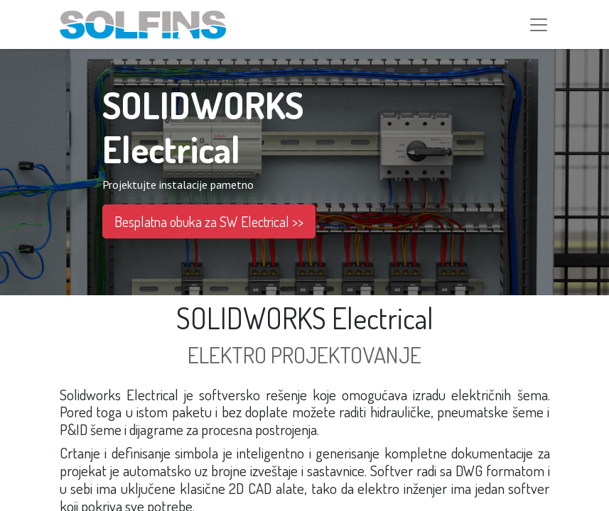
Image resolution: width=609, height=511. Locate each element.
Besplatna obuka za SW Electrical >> (208, 223)
